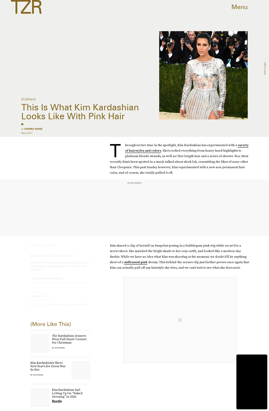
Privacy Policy (39, 309)
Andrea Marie (33, 128)
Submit (37, 299)
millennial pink (135, 262)
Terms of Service (82, 307)
